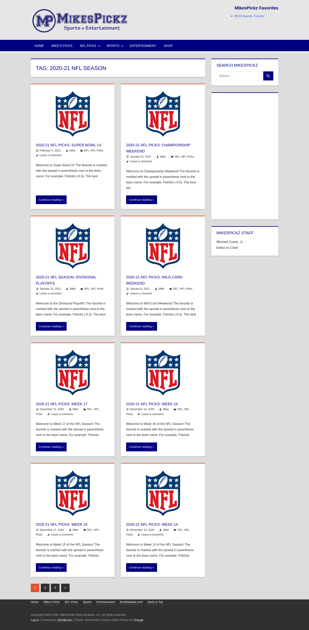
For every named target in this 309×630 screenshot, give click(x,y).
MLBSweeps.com (131, 602)
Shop (168, 46)
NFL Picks (90, 46)
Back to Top (155, 602)
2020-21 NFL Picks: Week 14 (156, 524)
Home (39, 46)
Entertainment (143, 46)
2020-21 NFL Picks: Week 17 (66, 403)
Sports (115, 46)
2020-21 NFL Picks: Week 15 (66, 524)
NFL (86, 156)
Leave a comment (50, 161)
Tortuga (138, 620)
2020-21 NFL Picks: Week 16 (156, 403)
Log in (35, 620)
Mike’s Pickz (52, 602)
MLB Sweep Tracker (250, 16)
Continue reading (50, 199)
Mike (72, 156)
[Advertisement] (244, 155)
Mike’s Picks (62, 46)
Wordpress (65, 620)
